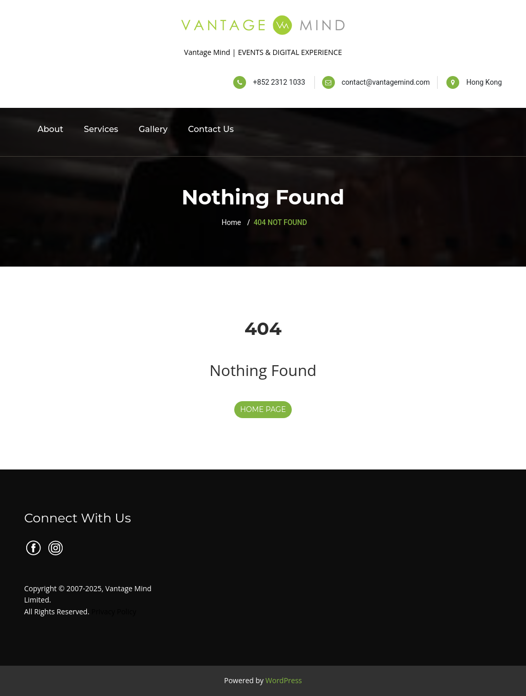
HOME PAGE (263, 409)
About (50, 129)
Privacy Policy (113, 611)
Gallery (153, 129)
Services (101, 129)
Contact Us (211, 129)
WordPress (284, 680)
